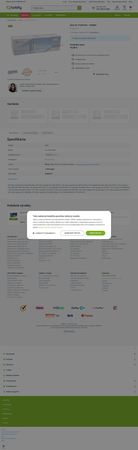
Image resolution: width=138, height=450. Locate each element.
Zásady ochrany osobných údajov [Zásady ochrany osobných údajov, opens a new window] (50, 227)
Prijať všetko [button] (95, 233)
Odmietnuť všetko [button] (72, 233)
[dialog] (69, 225)
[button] (44, 233)
